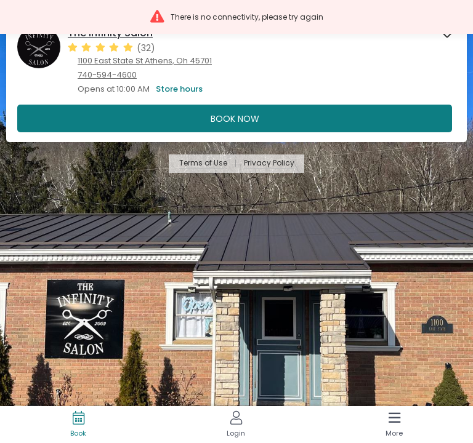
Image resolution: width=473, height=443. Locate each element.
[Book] (78, 424)
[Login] (235, 424)
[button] (236, 17)
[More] (394, 424)
